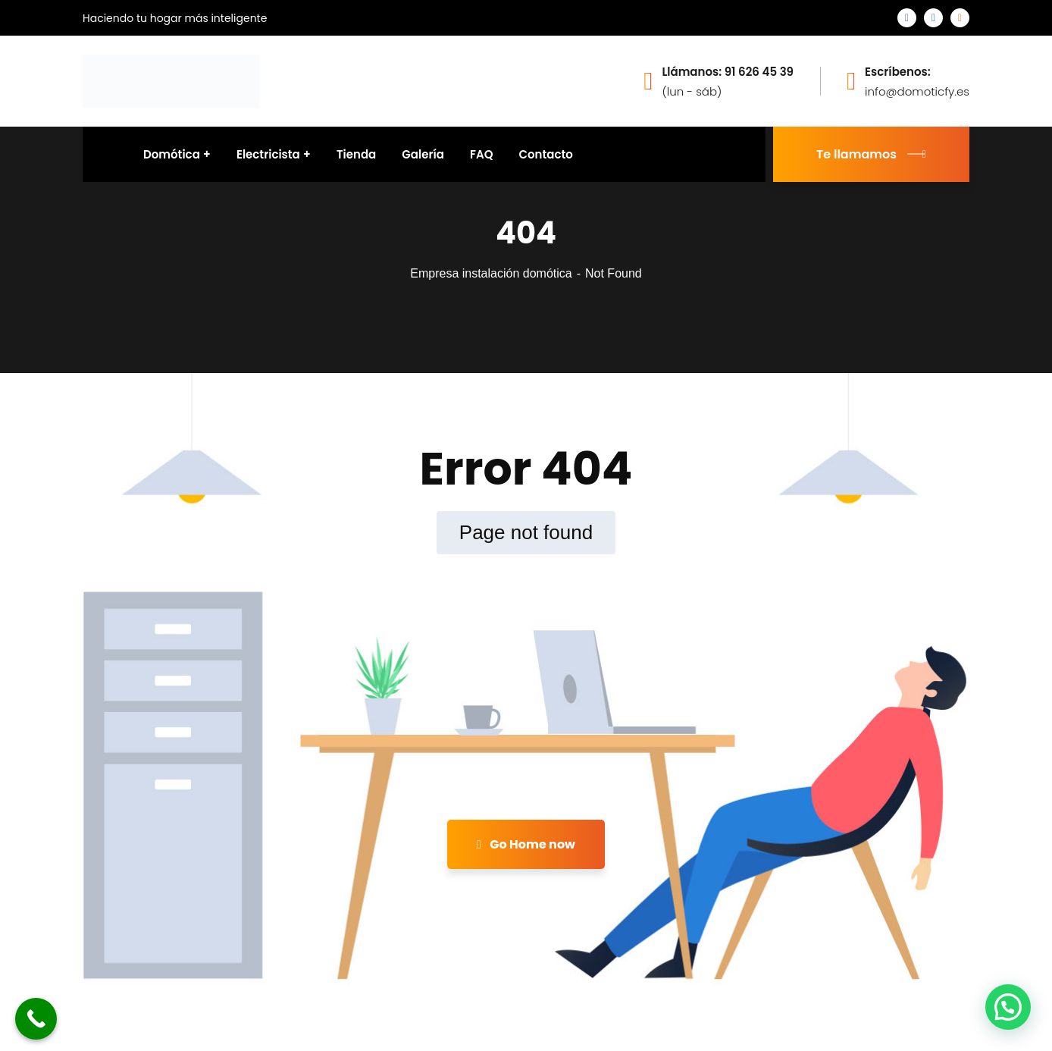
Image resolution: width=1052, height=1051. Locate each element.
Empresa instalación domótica (490, 273)
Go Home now (526, 844)
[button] (1008, 1007)
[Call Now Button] (36, 1019)
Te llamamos (871, 154)
